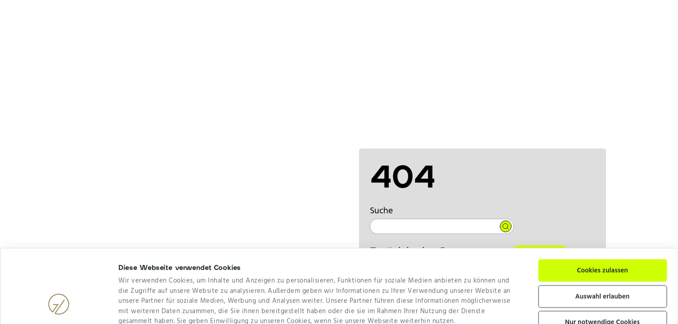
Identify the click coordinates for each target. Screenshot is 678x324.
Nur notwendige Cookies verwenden (602, 264)
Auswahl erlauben (602, 233)
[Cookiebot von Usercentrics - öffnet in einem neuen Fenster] (58, 306)
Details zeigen (437, 306)
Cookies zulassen (602, 207)
